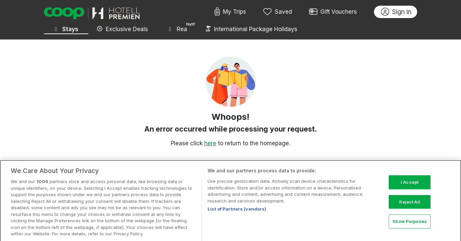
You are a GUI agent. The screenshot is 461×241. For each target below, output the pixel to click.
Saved (277, 12)
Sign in (396, 12)
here (210, 143)
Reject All (409, 205)
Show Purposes (409, 224)
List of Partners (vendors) (237, 212)
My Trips (230, 12)
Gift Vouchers (333, 12)
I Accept (409, 185)
